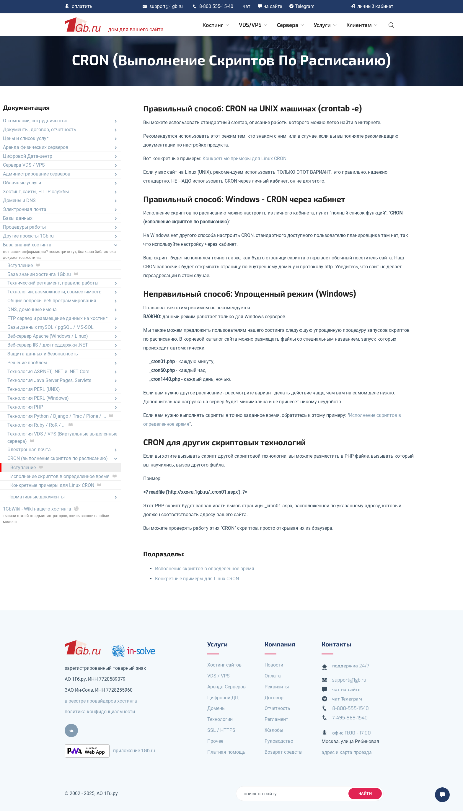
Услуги (326, 25)
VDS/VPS (253, 25)
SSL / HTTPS (221, 730)
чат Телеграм (347, 699)
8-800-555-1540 (350, 708)
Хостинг (216, 25)
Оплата (273, 676)
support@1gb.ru (162, 6)
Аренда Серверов (226, 687)
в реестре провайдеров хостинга (101, 701)
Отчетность (277, 708)
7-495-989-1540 (350, 718)
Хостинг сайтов (224, 665)
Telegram (301, 6)
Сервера (291, 25)
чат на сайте (346, 689)
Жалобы (274, 730)
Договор (274, 698)
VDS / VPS (218, 676)
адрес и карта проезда (347, 752)
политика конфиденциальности (100, 711)
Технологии (220, 719)
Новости (274, 665)
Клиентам (362, 25)
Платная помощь (226, 752)
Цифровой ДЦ (223, 698)
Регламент (276, 719)
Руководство (279, 741)
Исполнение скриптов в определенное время (204, 568)
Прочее (215, 741)
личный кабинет (371, 6)
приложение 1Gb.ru (134, 750)
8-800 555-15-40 (212, 6)
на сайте (269, 6)
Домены (216, 708)
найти (365, 793)
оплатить (78, 6)
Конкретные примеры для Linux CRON (244, 158)
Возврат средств (283, 752)
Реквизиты (277, 687)
